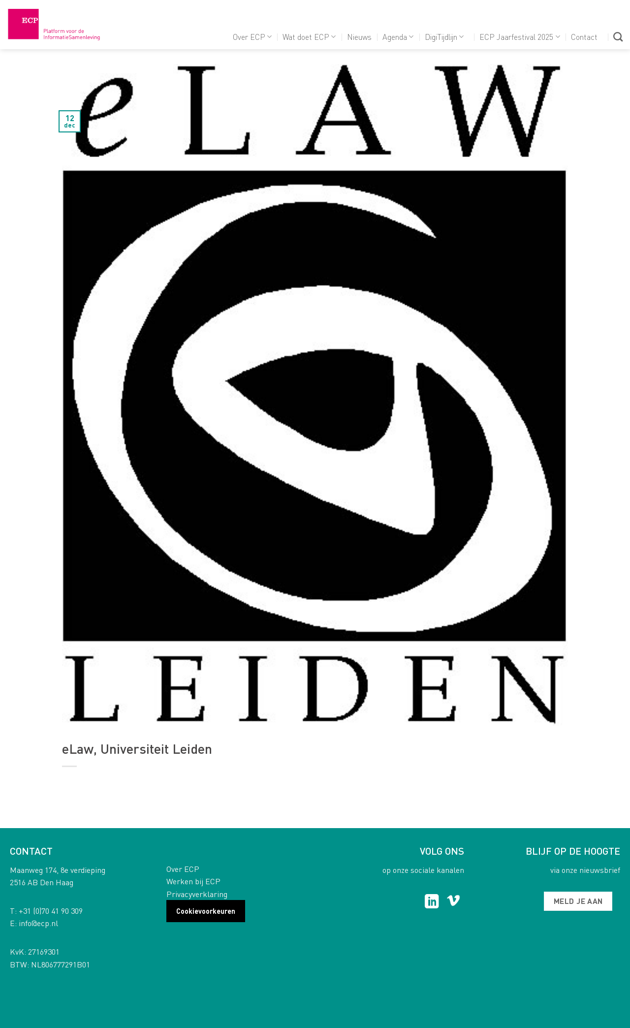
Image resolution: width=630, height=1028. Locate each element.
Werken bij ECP (193, 881)
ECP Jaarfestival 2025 (519, 37)
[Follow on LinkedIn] (432, 902)
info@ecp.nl (38, 923)
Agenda (397, 37)
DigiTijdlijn (444, 37)
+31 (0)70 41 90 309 (51, 910)
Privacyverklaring (196, 894)
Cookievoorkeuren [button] (205, 910)
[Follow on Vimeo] (453, 902)
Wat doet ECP (309, 37)
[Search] (618, 36)
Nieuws (359, 37)
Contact (584, 37)
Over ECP (252, 37)
